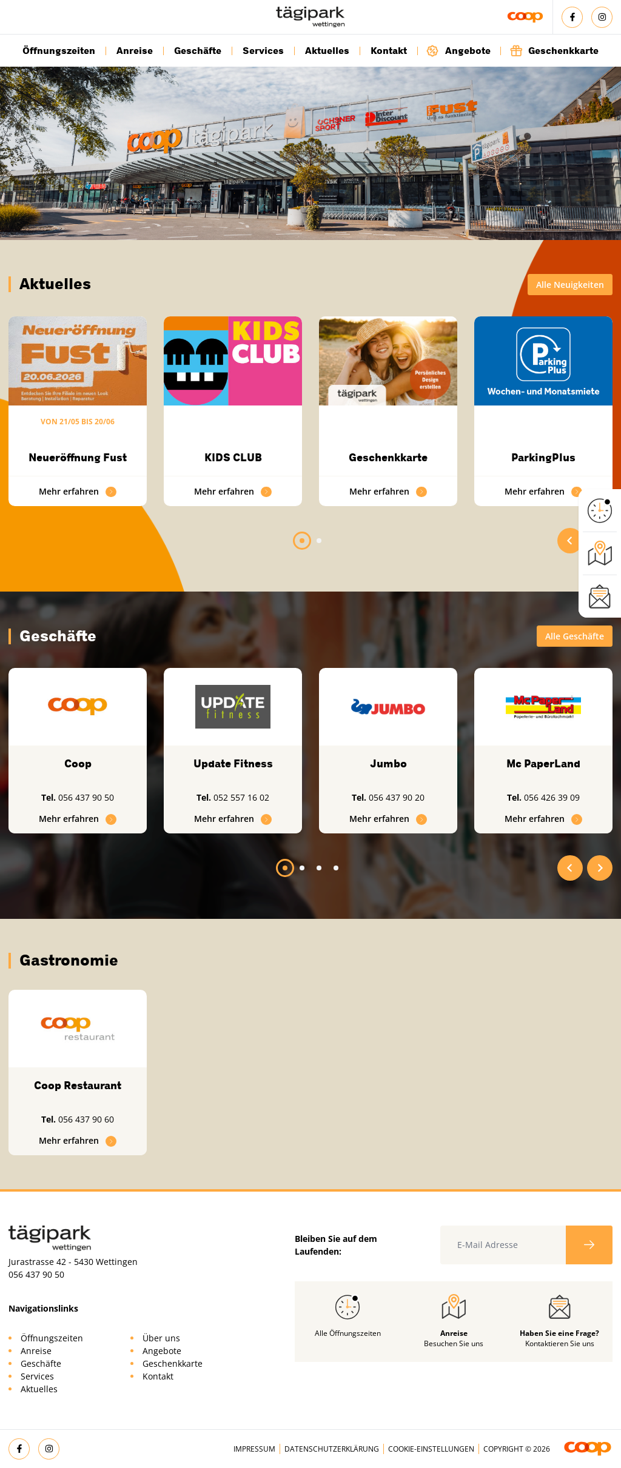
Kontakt (389, 50)
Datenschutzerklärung (331, 1449)
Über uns (161, 1338)
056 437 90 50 (86, 797)
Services (263, 50)
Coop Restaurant (77, 1085)
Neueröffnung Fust (78, 458)
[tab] (302, 540)
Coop (78, 764)
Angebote (458, 50)
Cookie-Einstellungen (431, 1449)
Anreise (134, 50)
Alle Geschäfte (574, 636)
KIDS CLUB (233, 458)
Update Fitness (233, 764)
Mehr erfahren (77, 491)
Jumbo (388, 764)
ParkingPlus (543, 458)
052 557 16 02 (241, 797)
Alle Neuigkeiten (570, 284)
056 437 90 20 (397, 797)
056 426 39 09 (552, 797)
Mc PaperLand (543, 764)
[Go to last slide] (570, 540)
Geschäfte (197, 50)
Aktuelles (327, 50)
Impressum (254, 1449)
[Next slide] (600, 868)
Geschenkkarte (554, 50)
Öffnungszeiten (58, 50)
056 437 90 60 (86, 1119)
